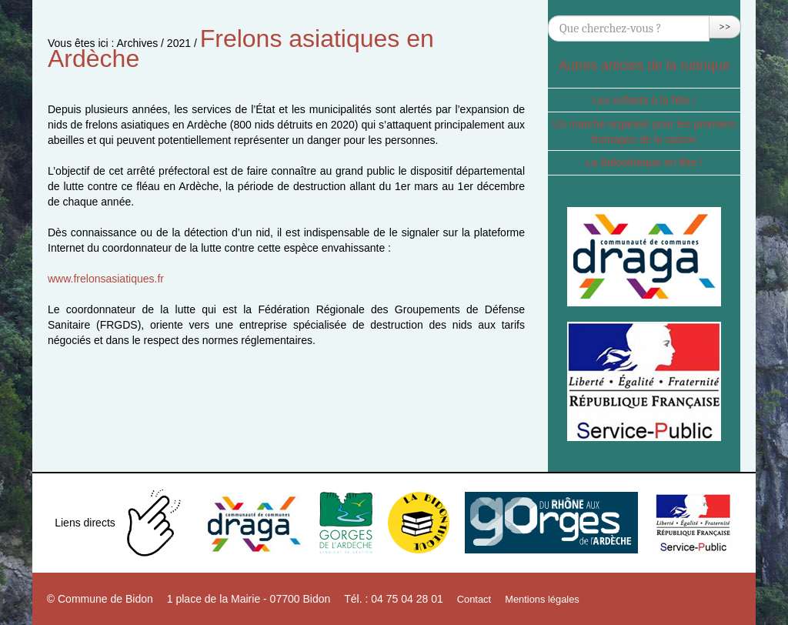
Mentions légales (542, 599)
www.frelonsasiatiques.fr (106, 278)
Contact (474, 599)
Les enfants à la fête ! (644, 100)
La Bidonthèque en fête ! (644, 162)
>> (725, 26)
